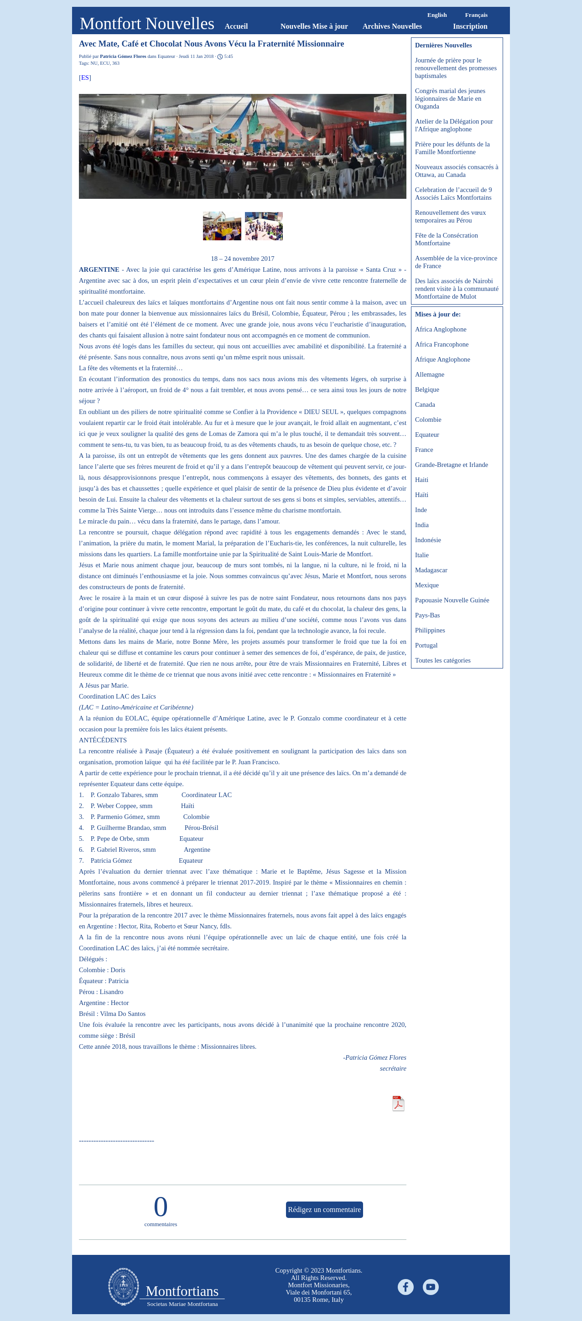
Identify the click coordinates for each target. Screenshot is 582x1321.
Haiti (421, 479)
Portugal (426, 645)
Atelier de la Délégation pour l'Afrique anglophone (454, 125)
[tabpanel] (318, 1285)
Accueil (236, 26)
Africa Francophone (442, 344)
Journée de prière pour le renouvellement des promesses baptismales (456, 68)
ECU (104, 63)
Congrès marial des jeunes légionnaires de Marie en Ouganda (450, 98)
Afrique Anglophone (442, 359)
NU (94, 63)
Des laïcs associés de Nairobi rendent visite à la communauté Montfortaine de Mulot (457, 288)
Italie (422, 555)
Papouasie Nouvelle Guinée (452, 600)
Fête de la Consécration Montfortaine (446, 239)
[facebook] (406, 1287)
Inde (421, 509)
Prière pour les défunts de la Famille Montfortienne (452, 147)
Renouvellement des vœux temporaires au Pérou (450, 216)
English (437, 14)
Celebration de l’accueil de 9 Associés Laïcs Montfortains (453, 193)
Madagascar (431, 570)
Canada (425, 404)
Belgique (427, 389)
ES (85, 77)
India (422, 524)
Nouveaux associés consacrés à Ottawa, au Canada (457, 170)
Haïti (421, 494)
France (424, 449)
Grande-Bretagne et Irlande (451, 464)
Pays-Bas (427, 615)
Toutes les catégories (443, 660)
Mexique (427, 585)
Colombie (428, 419)
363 (116, 63)
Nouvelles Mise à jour (314, 26)
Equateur (427, 434)
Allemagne (429, 374)
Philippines (430, 630)
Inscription (470, 26)
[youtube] (431, 1287)
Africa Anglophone (441, 329)
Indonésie (428, 540)
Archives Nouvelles (392, 26)
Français (476, 14)
